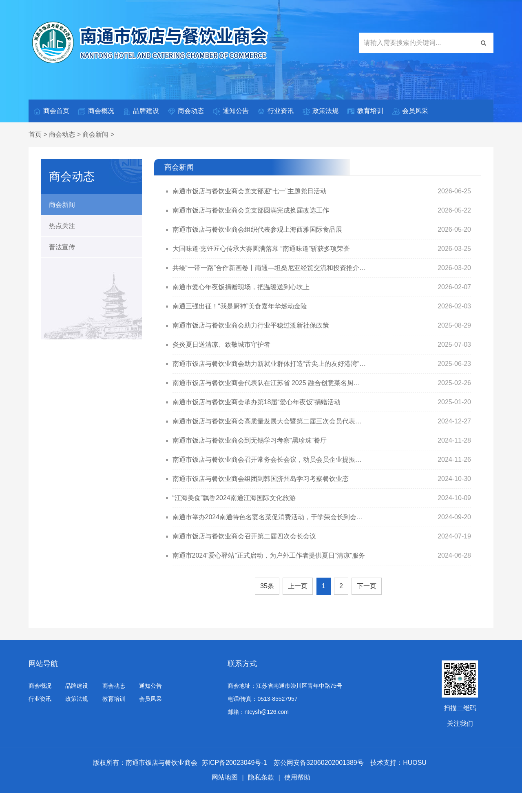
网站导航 (43, 664)
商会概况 (95, 111)
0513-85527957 (277, 699)
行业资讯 (275, 111)
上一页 (297, 586)
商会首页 (51, 111)
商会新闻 (95, 134)
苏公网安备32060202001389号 (319, 762)
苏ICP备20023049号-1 (234, 762)
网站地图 (225, 777)
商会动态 (185, 111)
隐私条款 (261, 777)
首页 (35, 134)
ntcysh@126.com (267, 712)
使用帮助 (297, 777)
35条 (267, 586)
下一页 (366, 586)
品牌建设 (140, 111)
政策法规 (320, 111)
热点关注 (62, 225)
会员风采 (410, 111)
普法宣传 (62, 247)
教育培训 (365, 111)
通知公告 (230, 111)
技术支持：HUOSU (398, 762)
